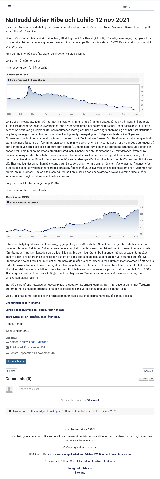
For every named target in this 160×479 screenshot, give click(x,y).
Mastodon (124, 454)
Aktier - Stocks (16, 361)
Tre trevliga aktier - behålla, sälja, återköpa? (33, 316)
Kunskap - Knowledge (57, 454)
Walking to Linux (106, 454)
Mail (72, 461)
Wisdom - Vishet (83, 454)
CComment (93, 400)
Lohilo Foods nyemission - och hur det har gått (35, 309)
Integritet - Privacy (80, 468)
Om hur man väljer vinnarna (23, 303)
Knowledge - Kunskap (35, 342)
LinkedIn (109, 461)
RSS (151, 379)
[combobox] (137, 7)
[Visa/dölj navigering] (9, 6)
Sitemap (80, 472)
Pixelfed (97, 461)
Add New (143, 379)
